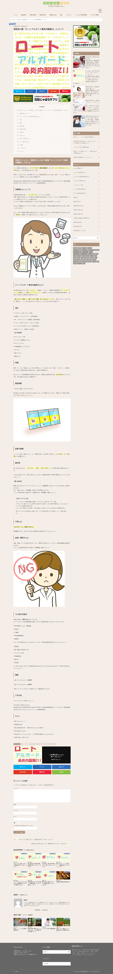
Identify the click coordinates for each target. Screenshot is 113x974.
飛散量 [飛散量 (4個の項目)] (89, 261)
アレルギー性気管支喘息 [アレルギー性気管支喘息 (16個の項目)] (94, 250)
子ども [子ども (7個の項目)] (91, 255)
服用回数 (21, 126)
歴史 (61, 14)
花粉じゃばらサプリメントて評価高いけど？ (26, 954)
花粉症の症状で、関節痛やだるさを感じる (92, 87)
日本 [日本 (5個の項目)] (82, 257)
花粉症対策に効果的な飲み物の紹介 (92, 57)
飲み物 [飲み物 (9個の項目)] (75, 263)
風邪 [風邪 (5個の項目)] (86, 261)
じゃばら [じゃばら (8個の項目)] (89, 248)
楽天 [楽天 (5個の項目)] (96, 257)
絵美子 (26, 900)
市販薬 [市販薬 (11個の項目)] (78, 257)
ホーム (15, 14)
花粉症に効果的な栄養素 (81, 218)
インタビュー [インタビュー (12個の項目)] (85, 251)
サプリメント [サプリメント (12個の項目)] (76, 253)
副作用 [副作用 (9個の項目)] (83, 255)
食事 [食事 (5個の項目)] (98, 261)
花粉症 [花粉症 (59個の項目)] (94, 259)
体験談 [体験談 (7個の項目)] (75, 255)
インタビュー (69, 14)
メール (15, 810)
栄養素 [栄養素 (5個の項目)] (92, 257)
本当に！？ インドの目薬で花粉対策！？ (84, 137)
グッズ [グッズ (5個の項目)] (91, 251)
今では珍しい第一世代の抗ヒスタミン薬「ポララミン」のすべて (92, 72)
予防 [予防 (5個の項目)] (97, 253)
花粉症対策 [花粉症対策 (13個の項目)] (76, 261)
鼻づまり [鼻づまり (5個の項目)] (80, 263)
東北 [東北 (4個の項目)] (85, 257)
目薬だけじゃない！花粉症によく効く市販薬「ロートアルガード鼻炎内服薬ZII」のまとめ (42, 110)
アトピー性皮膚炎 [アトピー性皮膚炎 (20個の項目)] (77, 250)
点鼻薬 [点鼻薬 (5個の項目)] (78, 259)
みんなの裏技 (77, 168)
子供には (21, 135)
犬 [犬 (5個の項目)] (81, 259)
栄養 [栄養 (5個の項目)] (88, 257)
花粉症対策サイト (86, 971)
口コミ (20, 151)
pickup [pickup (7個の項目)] (79, 248)
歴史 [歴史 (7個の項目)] (74, 259)
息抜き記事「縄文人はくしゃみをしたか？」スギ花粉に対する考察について (85, 142)
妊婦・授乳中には (23, 138)
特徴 (19, 123)
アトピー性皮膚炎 (79, 172)
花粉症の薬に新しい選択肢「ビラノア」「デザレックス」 (92, 102)
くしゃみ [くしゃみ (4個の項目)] (84, 248)
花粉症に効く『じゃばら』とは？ (23, 951)
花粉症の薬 (17, 744)
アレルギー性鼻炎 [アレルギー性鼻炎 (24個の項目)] (77, 251)
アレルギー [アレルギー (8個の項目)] (84, 250)
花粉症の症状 (43, 14)
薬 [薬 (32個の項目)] (80, 261)
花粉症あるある (52, 14)
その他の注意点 (23, 141)
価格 (20, 145)
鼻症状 (54, 744)
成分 (19, 119)
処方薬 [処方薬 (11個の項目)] (79, 255)
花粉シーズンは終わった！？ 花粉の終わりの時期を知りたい (85, 152)
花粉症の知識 (33, 14)
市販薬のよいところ (24, 113)
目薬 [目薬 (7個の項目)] (91, 259)
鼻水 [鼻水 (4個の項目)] (84, 263)
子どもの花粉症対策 (79, 193)
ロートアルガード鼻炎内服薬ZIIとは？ (29, 116)
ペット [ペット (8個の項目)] (90, 253)
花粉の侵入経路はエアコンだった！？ (83, 157)
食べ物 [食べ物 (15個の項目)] (94, 261)
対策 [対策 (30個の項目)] (74, 257)
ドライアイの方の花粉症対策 (81, 147)
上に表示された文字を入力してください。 (23, 825)
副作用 (20, 132)
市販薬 (39, 744)
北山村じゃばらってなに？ (21, 952)
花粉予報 (77, 201)
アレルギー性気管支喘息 (81, 14)
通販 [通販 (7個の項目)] (83, 261)
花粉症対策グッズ (79, 230)
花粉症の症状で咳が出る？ (92, 116)
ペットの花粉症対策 (79, 189)
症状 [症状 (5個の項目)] (87, 259)
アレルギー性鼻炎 (95, 14)
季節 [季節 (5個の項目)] (95, 255)
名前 (14, 804)
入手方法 (21, 148)
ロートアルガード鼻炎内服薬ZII (29, 744)
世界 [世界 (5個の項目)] (94, 253)
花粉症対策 (23, 14)
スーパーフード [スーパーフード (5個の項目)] (84, 253)
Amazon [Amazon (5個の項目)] (75, 248)
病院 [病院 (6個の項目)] (84, 259)
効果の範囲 (21, 129)
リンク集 (15, 971)
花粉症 (45, 744)
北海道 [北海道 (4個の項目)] (87, 255)
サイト (15, 816)
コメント (15, 788)
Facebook (44, 910)
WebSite (37, 910)
